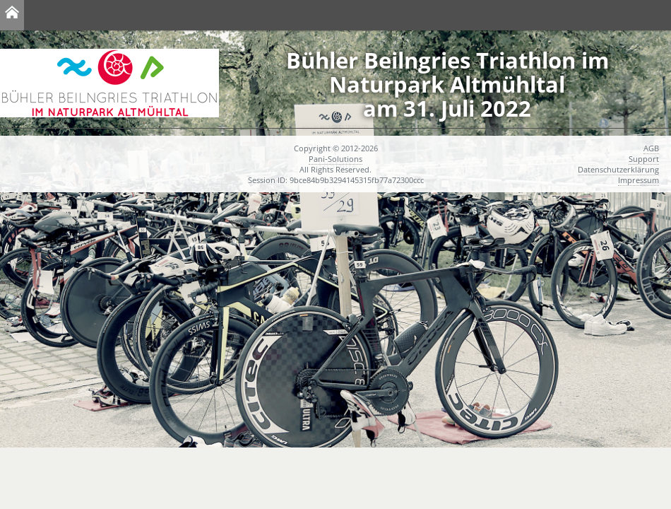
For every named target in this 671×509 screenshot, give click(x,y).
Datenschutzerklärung (618, 169)
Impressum (638, 180)
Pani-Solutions (335, 158)
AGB (651, 148)
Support (644, 158)
